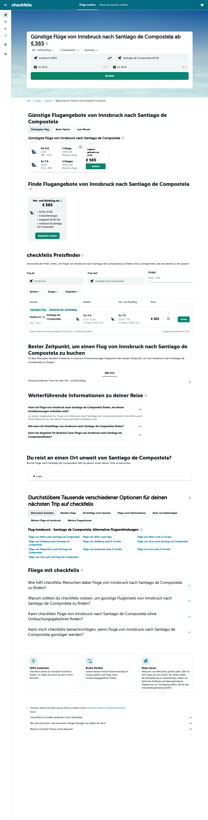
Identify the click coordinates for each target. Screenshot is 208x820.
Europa (38, 101)
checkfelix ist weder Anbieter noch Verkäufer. (111, 717)
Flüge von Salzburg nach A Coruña (102, 541)
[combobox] (43, 50)
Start (29, 101)
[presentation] (47, 43)
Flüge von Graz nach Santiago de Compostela (162, 541)
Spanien (48, 101)
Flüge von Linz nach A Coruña (153, 549)
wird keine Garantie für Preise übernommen (106, 708)
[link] (47, 236)
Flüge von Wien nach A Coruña (154, 537)
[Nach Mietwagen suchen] (5, 28)
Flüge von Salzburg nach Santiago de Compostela (49, 543)
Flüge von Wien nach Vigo (97, 537)
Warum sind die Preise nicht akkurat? (111, 729)
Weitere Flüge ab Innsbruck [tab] (46, 520)
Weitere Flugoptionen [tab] (80, 520)
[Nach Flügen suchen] (5, 15)
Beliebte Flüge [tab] (68, 513)
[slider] (149, 282)
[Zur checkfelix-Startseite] (22, 5)
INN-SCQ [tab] (109, 373)
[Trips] (5, 44)
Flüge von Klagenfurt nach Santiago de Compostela (50, 551)
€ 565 (37, 43)
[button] (5, 5)
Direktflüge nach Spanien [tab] (97, 513)
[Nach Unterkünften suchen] (5, 22)
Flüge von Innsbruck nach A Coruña (102, 549)
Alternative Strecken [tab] (42, 513)
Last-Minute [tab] (83, 129)
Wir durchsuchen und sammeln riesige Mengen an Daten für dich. (111, 723)
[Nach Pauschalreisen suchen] (5, 35)
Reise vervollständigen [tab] (165, 513)
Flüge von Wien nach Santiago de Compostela (54, 537)
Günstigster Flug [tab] (40, 129)
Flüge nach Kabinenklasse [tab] (132, 513)
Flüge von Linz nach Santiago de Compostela (53, 557)
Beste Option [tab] (63, 129)
